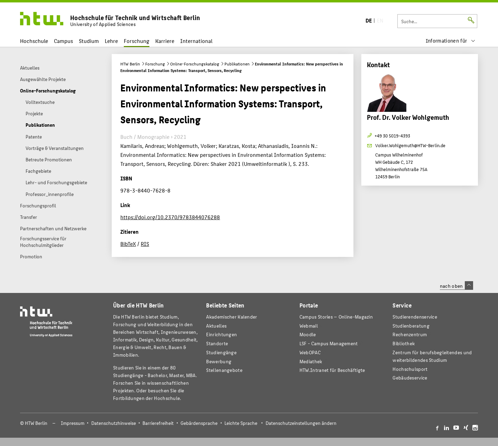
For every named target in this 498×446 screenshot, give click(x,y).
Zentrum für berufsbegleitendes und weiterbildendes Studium (432, 356)
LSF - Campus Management (328, 343)
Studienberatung (411, 325)
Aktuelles (216, 325)
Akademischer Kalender (231, 316)
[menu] (450, 41)
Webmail (308, 325)
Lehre (111, 40)
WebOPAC (310, 352)
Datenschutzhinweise (113, 423)
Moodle (307, 334)
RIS (145, 243)
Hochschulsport (410, 369)
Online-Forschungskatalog (194, 64)
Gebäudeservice (410, 377)
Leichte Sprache (240, 423)
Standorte (217, 343)
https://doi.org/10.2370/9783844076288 (170, 217)
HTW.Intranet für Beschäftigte (332, 370)
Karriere (164, 40)
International (196, 40)
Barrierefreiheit (158, 423)
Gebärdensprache (199, 423)
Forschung (136, 40)
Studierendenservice (415, 316)
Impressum (72, 423)
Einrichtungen (221, 334)
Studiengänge (221, 352)
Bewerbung (218, 361)
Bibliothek (404, 343)
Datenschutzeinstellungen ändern (301, 423)
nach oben (456, 285)
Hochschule (34, 40)
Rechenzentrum (410, 334)
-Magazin (336, 316)
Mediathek (310, 361)
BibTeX (128, 243)
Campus (63, 40)
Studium (89, 40)
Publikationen (237, 64)
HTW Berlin (130, 64)
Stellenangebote (224, 370)
